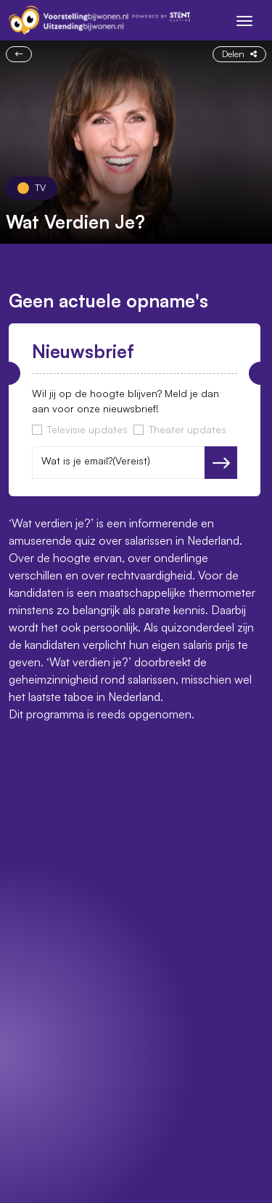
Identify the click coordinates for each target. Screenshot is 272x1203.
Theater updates (187, 429)
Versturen (221, 463)
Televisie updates (87, 429)
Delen (239, 53)
